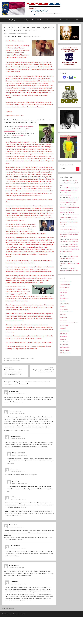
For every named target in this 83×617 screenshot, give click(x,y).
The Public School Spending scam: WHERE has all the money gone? (69, 231)
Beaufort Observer (65, 303)
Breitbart (62, 311)
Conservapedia (64, 324)
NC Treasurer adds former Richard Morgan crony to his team (69, 183)
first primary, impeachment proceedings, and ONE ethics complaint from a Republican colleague (20, 129)
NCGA (14, 360)
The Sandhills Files (37, 20)
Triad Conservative (65, 365)
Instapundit (63, 346)
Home (3, 20)
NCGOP (28, 358)
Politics (32, 358)
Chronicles (63, 316)
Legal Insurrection (65, 349)
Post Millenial (64, 354)
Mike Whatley (24, 20)
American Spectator (65, 300)
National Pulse (64, 351)
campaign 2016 (10, 358)
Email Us (76, 20)
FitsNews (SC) (64, 335)
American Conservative (66, 297)
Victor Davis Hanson (66, 370)
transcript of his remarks (18, 135)
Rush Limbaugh (64, 359)
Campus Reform (64, 314)
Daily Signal (63, 330)
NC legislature (51, 20)
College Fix (63, 322)
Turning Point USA (65, 368)
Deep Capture (64, 333)
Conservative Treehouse (67, 327)
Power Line (63, 357)
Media (15, 358)
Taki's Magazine (64, 362)
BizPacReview (64, 305)
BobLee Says (63, 308)
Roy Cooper (12, 20)
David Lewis (9, 360)
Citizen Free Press (65, 319)
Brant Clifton (24, 33)
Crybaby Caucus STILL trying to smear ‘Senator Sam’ (69, 250)
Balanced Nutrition (64, 20)
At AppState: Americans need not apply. (69, 212)
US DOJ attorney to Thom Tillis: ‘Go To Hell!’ (68, 284)
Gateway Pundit (64, 343)
